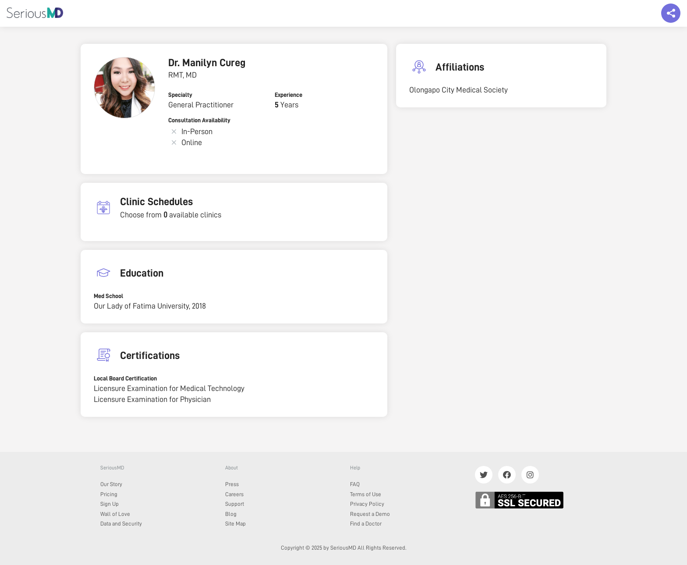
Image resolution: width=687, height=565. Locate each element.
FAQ (355, 484)
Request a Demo (370, 514)
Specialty (180, 95)
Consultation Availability (199, 120)
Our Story (111, 484)
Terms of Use (365, 494)
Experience (288, 95)
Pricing (108, 494)
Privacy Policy (367, 504)
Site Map (235, 523)
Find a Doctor (366, 523)
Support (234, 504)
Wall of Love (115, 514)
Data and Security (121, 523)
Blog (231, 514)
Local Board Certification (125, 378)
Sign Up (109, 504)
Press (232, 484)
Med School (108, 296)
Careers (234, 494)
